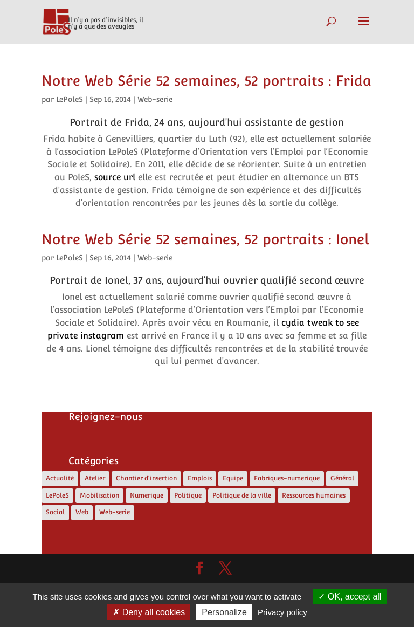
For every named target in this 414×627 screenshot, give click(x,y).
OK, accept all (349, 596)
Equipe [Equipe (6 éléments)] (233, 478)
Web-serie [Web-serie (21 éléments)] (114, 512)
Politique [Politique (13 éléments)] (188, 495)
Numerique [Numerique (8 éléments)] (146, 495)
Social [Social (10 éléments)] (55, 512)
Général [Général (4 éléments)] (342, 478)
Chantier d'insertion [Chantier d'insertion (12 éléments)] (146, 478)
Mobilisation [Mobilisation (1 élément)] (99, 495)
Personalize (224, 612)
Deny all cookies (149, 612)
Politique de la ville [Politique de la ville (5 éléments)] (241, 495)
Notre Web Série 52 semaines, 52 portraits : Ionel (205, 239)
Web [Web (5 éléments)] (81, 512)
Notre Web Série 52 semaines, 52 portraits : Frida (206, 80)
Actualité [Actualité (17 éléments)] (60, 478)
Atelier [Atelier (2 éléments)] (95, 478)
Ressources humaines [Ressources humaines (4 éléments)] (314, 495)
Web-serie (154, 99)
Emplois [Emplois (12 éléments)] (200, 478)
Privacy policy (282, 612)
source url (114, 177)
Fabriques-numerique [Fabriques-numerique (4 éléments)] (287, 478)
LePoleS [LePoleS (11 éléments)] (57, 495)
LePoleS (69, 99)
